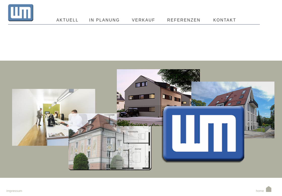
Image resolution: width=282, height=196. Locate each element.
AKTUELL (67, 20)
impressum (14, 191)
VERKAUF (143, 20)
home (264, 191)
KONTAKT (224, 20)
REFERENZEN (183, 20)
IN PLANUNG (104, 20)
